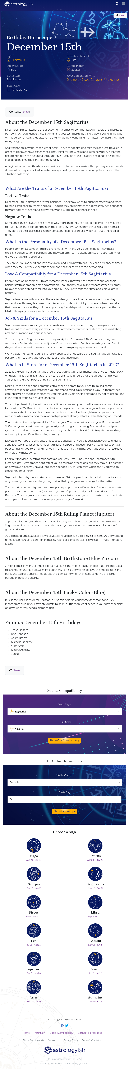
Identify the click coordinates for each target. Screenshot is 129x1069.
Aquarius (112, 80)
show (26, 111)
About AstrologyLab (33, 1040)
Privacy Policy (71, 1040)
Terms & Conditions (92, 1040)
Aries (72, 80)
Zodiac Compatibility (61, 1033)
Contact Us (53, 1040)
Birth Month (64, 775)
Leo (84, 80)
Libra (96, 80)
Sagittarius (16, 60)
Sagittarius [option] (18, 711)
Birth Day (64, 792)
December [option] (15, 782)
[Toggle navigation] (123, 3)
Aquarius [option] (17, 729)
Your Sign (65, 704)
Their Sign (64, 722)
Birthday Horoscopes (90, 1033)
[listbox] (65, 711)
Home (26, 1033)
